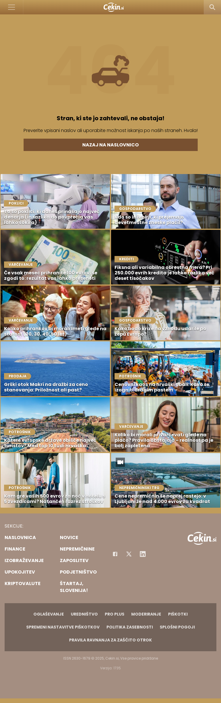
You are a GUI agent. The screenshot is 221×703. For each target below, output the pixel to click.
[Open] (11, 7)
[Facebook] (115, 554)
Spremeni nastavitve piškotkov (63, 627)
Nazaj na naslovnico (110, 145)
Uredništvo (84, 614)
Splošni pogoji (177, 627)
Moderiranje (146, 614)
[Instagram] (142, 554)
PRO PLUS (114, 614)
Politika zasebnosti (129, 627)
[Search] (212, 7)
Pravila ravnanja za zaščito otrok (110, 640)
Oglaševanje (48, 614)
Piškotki (178, 614)
